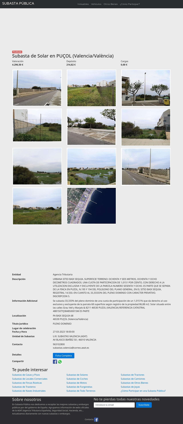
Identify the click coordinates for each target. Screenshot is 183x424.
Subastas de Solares (77, 374)
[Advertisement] (91, 29)
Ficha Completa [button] (63, 355)
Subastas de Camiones (133, 378)
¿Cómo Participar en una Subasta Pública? (143, 390)
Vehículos (96, 4)
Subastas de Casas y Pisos (26, 374)
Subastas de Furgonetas (79, 386)
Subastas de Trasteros (24, 386)
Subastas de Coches (77, 378)
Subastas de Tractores (132, 374)
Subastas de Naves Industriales (29, 390)
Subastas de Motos (76, 382)
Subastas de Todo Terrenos (80, 390)
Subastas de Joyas (130, 386)
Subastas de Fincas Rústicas (27, 382)
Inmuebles (83, 4)
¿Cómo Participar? (130, 4)
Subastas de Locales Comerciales (29, 378)
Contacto (89, 419)
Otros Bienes (111, 4)
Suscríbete (143, 405)
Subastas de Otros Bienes (134, 382)
